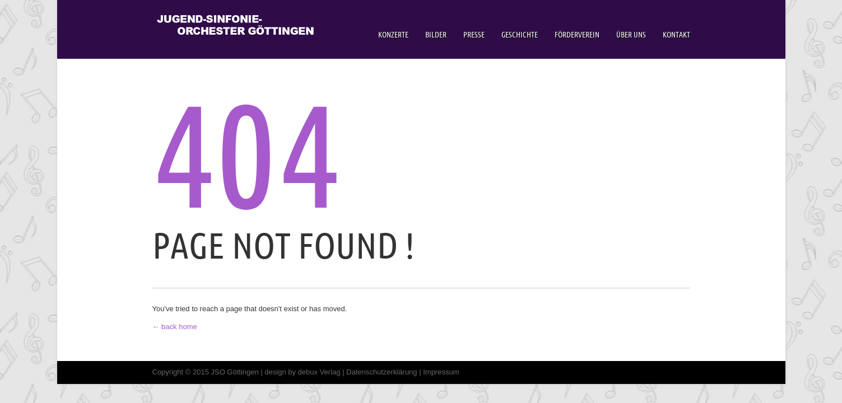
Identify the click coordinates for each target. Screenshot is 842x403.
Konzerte (393, 34)
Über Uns (631, 34)
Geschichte (519, 34)
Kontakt (676, 34)
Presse (474, 34)
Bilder (435, 34)
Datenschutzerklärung (381, 372)
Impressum (441, 372)
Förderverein (577, 34)
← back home (174, 326)
